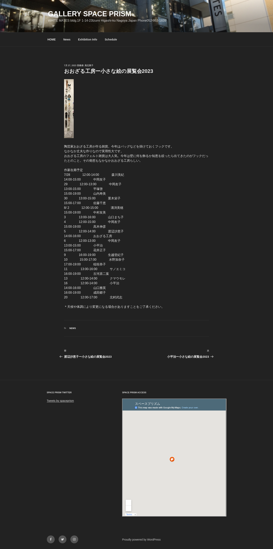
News (67, 39)
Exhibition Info (87, 39)
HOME (51, 39)
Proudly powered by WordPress (141, 539)
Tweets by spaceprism (60, 400)
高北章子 (89, 65)
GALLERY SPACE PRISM (89, 14)
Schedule (111, 39)
